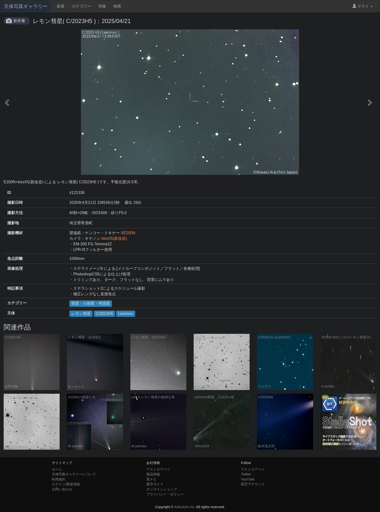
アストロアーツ (158, 469)
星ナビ (151, 479)
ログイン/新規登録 (66, 484)
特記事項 (15, 288)
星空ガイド (154, 484)
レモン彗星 (81, 314)
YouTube (248, 479)
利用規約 (58, 479)
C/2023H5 (104, 314)
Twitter (246, 474)
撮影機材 (15, 233)
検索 (117, 6)
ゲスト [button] (362, 6)
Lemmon (125, 314)
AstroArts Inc (184, 507)
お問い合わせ (62, 489)
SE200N (128, 233)
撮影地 (13, 223)
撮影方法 (15, 213)
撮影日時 (15, 202)
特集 (102, 6)
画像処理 (15, 268)
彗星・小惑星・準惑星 (90, 303)
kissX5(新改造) (114, 238)
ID (9, 193)
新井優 (19, 21)
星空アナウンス (253, 484)
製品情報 (153, 474)
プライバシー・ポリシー (165, 494)
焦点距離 (15, 258)
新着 (60, 6)
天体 (11, 313)
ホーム (57, 469)
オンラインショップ (161, 489)
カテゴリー (81, 6)
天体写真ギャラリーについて (74, 474)
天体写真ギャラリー (26, 6)
